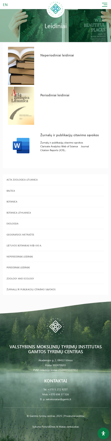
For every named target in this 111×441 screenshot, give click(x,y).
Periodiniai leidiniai (18, 267)
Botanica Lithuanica (19, 212)
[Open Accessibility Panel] (103, 433)
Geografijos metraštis (20, 234)
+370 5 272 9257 (58, 389)
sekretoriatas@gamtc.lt (58, 399)
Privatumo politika (74, 416)
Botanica (12, 201)
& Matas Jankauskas (67, 426)
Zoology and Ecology (20, 278)
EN (5, 4)
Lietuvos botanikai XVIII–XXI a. (24, 245)
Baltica (11, 190)
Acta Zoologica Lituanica (22, 179)
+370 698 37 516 (59, 394)
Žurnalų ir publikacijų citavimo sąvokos (31, 289)
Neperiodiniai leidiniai (20, 256)
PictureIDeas (48, 426)
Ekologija (12, 223)
